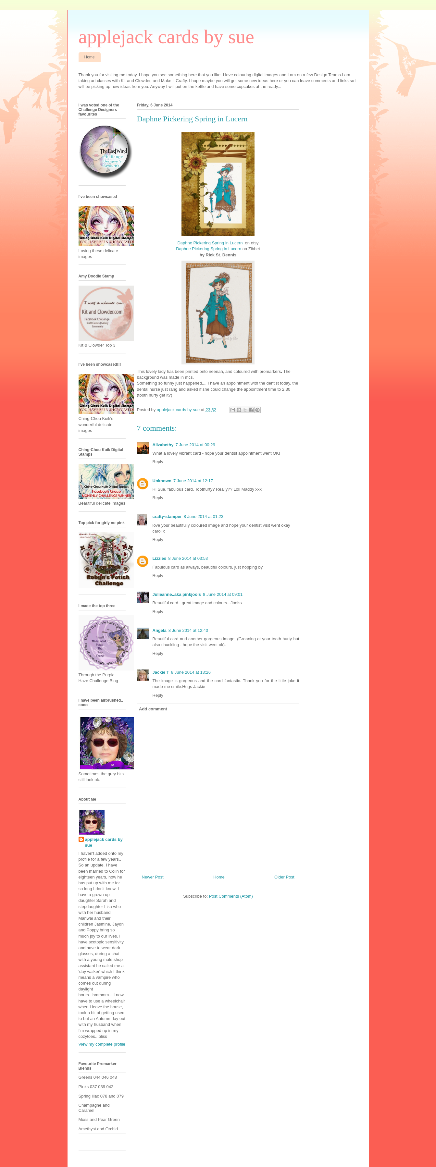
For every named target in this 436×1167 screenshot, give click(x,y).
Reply (158, 461)
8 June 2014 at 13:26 (191, 672)
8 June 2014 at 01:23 (203, 516)
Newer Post (153, 877)
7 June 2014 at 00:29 (195, 444)
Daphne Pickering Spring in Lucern (210, 242)
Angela (160, 630)
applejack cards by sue (166, 36)
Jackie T (161, 672)
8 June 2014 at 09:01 (223, 594)
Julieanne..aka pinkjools (177, 594)
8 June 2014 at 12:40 (188, 630)
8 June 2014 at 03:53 (188, 558)
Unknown (162, 480)
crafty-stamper (167, 516)
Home (89, 57)
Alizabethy (163, 444)
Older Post (284, 877)
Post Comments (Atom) (231, 896)
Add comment (153, 708)
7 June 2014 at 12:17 (193, 480)
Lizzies (160, 558)
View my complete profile (102, 1044)
